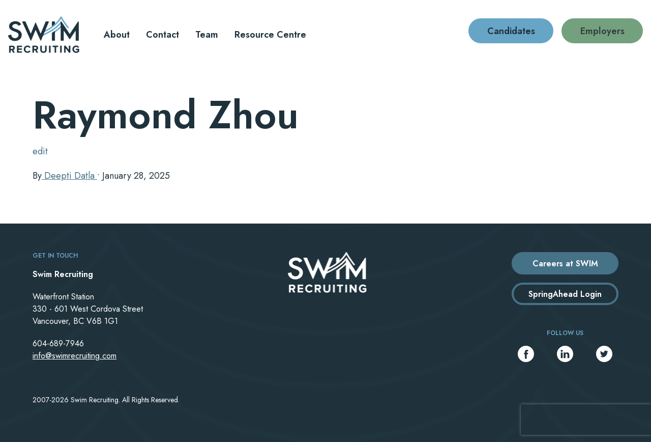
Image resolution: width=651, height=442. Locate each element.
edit (40, 151)
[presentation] (586, 419)
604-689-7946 (58, 343)
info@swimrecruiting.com (74, 356)
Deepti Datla (69, 175)
